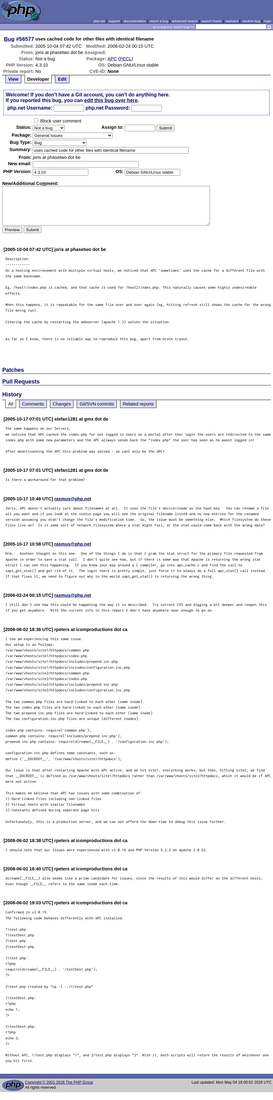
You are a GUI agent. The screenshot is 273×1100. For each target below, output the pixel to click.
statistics (232, 21)
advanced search (185, 21)
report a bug (159, 21)
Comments (33, 403)
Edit (62, 79)
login (267, 21)
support (114, 21)
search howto (211, 21)
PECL (126, 58)
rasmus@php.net (72, 498)
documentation (135, 21)
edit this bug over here (111, 100)
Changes (62, 403)
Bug (9, 39)
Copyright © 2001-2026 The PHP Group (59, 1082)
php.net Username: (29, 108)
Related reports (138, 403)
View (13, 79)
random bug (251, 21)
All (10, 403)
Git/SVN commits (96, 403)
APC (112, 58)
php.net (99, 21)
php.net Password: (107, 108)
